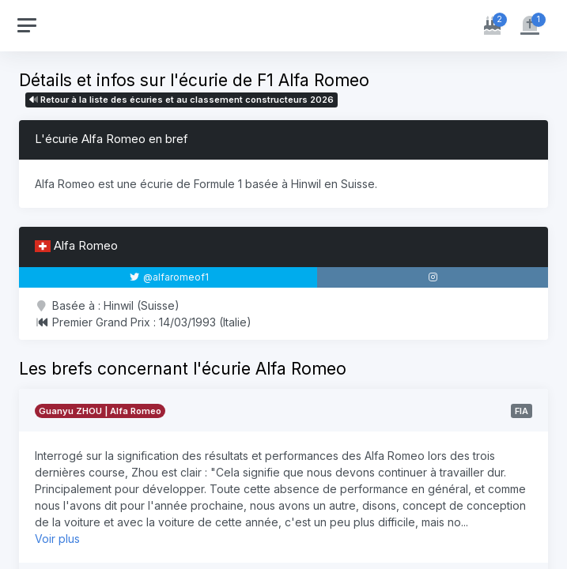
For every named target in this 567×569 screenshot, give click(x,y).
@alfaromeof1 (169, 277)
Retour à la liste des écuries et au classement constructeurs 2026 (181, 99)
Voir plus (57, 538)
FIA (521, 410)
